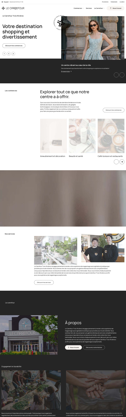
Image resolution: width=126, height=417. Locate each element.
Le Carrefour (99, 8)
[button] (115, 8)
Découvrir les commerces (13, 46)
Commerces (78, 8)
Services (89, 8)
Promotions (105, 1)
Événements (114, 1)
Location (122, 1)
